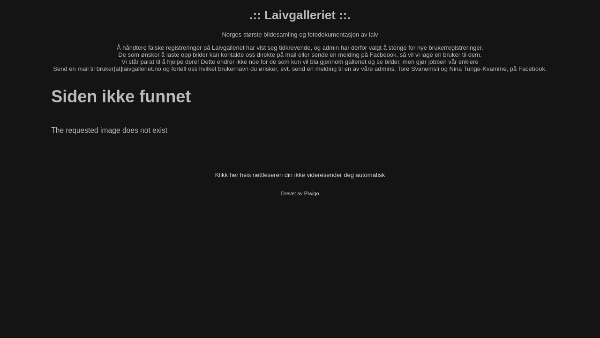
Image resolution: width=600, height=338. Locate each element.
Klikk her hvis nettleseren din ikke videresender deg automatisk (300, 174)
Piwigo (311, 193)
